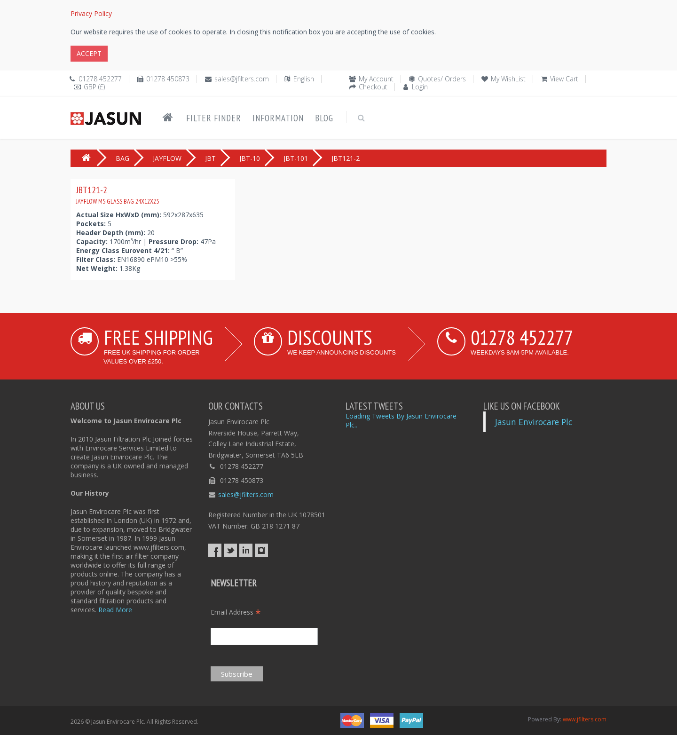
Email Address (236, 612)
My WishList (508, 78)
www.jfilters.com (584, 719)
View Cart (564, 78)
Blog (324, 118)
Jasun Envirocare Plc (533, 421)
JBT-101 (295, 158)
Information (278, 118)
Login (420, 86)
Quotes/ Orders (442, 78)
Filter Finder (213, 118)
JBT (210, 158)
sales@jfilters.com (241, 78)
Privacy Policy (91, 13)
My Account (376, 78)
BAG (122, 158)
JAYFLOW (167, 158)
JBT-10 (249, 158)
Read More (115, 609)
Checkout (373, 86)
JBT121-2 (117, 194)
